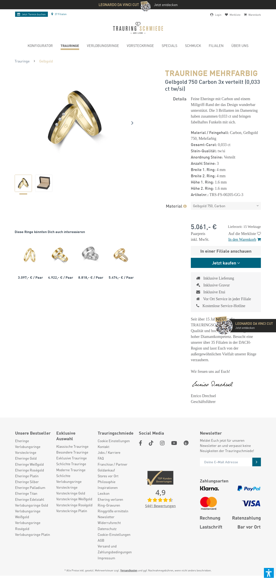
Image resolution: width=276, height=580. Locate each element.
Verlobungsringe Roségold (27, 525)
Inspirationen (108, 487)
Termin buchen (31, 14)
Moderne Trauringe (70, 470)
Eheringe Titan (26, 493)
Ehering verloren (110, 499)
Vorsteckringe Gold (70, 493)
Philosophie (106, 481)
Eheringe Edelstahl (29, 499)
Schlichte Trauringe (71, 464)
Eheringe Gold (26, 458)
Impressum (106, 558)
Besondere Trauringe (72, 452)
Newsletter (106, 517)
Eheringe (22, 440)
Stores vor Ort (108, 476)
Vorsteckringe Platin (71, 510)
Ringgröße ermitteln (113, 511)
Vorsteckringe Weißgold (74, 499)
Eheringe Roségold (29, 470)
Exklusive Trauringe (71, 458)
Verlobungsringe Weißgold (27, 514)
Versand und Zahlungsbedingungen (115, 549)
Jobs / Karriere (109, 452)
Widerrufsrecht (109, 522)
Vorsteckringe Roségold (74, 505)
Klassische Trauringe (72, 446)
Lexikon (104, 493)
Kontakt (103, 446)
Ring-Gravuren (109, 505)
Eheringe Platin (27, 476)
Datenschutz (107, 528)
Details (180, 98)
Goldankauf (106, 470)
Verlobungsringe (27, 446)
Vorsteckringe (25, 452)
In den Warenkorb (244, 239)
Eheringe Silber (27, 481)
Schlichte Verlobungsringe (69, 478)
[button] (269, 573)
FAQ (101, 458)
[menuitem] (40, 46)
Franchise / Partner (112, 464)
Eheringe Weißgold (29, 464)
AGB (101, 540)
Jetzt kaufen (224, 263)
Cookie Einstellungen (114, 440)
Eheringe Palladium (30, 487)
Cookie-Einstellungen (114, 534)
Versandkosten (128, 570)
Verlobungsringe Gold (31, 505)
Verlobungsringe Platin (32, 534)
